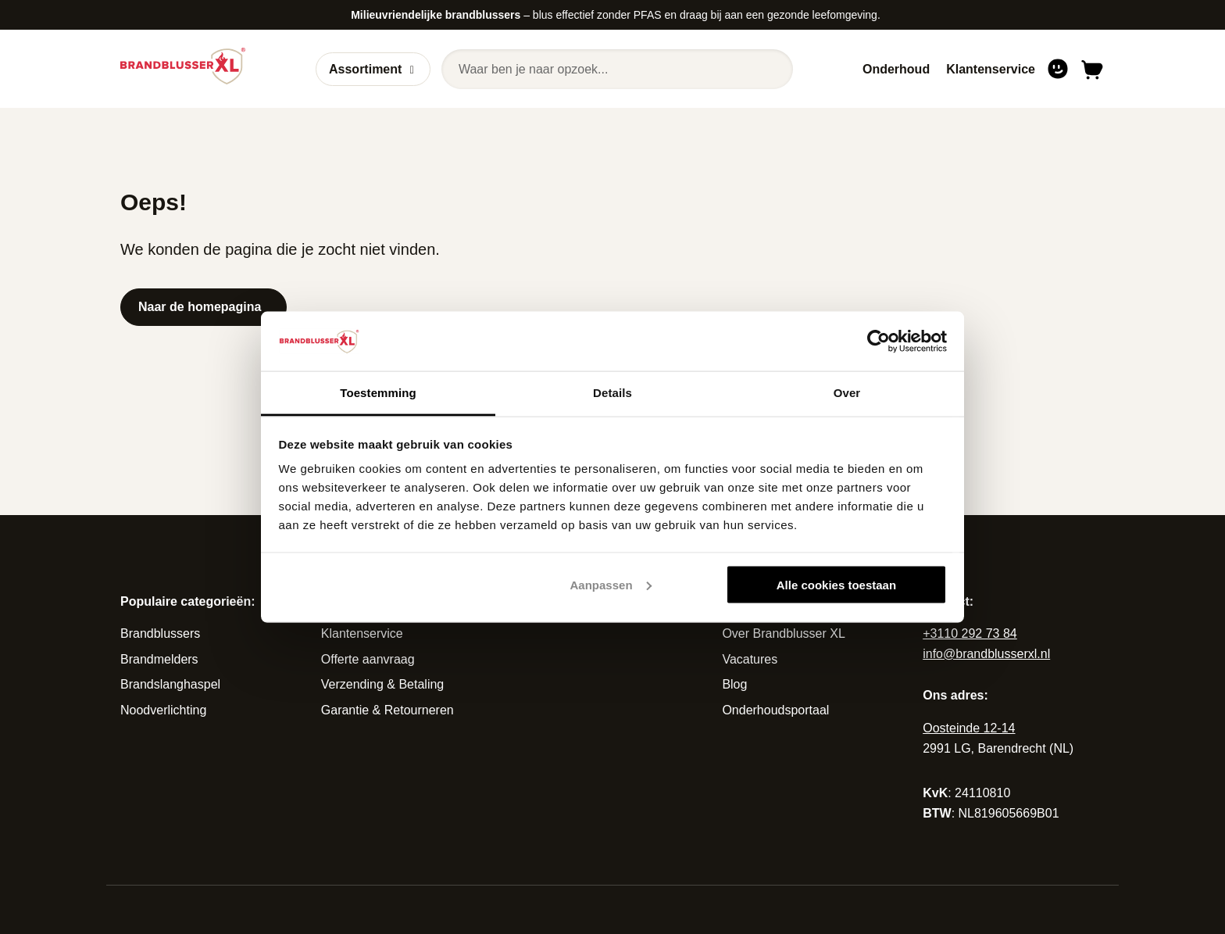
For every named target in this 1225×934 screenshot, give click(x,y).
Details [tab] (612, 392)
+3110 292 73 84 (970, 633)
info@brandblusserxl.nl (986, 653)
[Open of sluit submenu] (412, 70)
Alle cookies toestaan (836, 584)
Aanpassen (611, 584)
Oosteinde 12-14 (969, 728)
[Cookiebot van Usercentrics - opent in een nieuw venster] (878, 340)
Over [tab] (847, 392)
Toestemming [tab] (378, 392)
